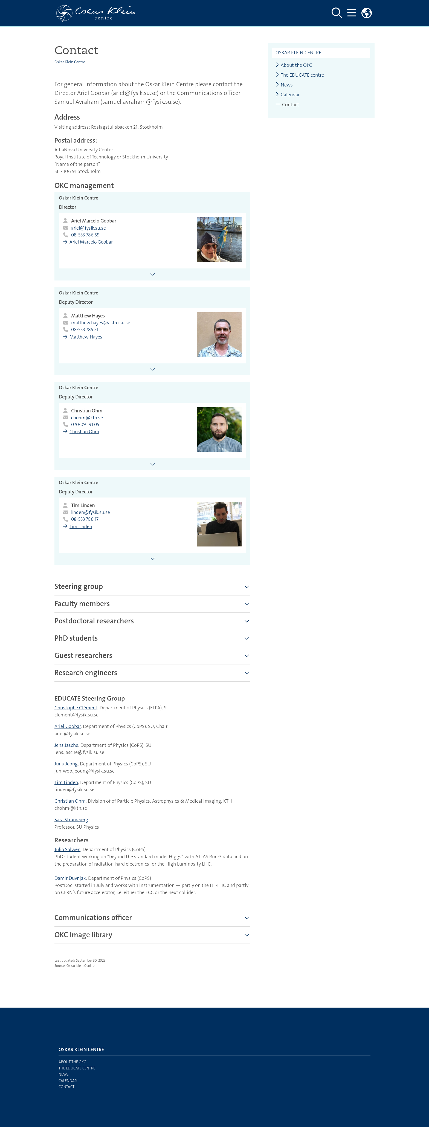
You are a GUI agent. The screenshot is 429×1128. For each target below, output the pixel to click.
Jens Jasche (66, 746)
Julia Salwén (67, 850)
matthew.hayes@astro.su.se (101, 323)
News (284, 85)
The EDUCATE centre (300, 75)
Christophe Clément (75, 708)
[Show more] (246, 587)
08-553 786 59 (85, 235)
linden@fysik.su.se (91, 513)
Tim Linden (81, 527)
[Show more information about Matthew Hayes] (152, 370)
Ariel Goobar (67, 727)
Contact (66, 1087)
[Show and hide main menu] (351, 13)
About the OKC (294, 65)
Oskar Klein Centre (69, 61)
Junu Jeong (66, 764)
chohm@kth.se (87, 418)
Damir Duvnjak (70, 879)
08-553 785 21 (85, 330)
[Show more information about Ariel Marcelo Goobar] (152, 274)
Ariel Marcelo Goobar (92, 242)
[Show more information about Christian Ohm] (152, 464)
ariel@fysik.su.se (89, 228)
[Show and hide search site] (336, 13)
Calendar (288, 95)
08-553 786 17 (85, 520)
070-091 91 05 (86, 425)
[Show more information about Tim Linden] (152, 559)
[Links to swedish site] (367, 13)
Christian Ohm (85, 432)
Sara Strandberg (71, 820)
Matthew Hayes (86, 337)
